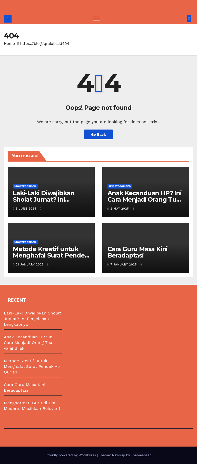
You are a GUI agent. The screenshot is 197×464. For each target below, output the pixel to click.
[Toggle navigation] (96, 19)
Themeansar (141, 455)
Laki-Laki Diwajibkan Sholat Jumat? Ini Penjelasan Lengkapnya (49, 199)
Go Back (98, 134)
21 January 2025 (30, 264)
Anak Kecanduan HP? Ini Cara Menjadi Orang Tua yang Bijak (144, 199)
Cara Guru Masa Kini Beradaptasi (137, 252)
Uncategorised (25, 186)
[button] (182, 18)
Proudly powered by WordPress (71, 455)
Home (9, 43)
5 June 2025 (26, 208)
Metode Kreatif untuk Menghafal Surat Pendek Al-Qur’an (50, 255)
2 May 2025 (120, 208)
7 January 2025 (124, 264)
